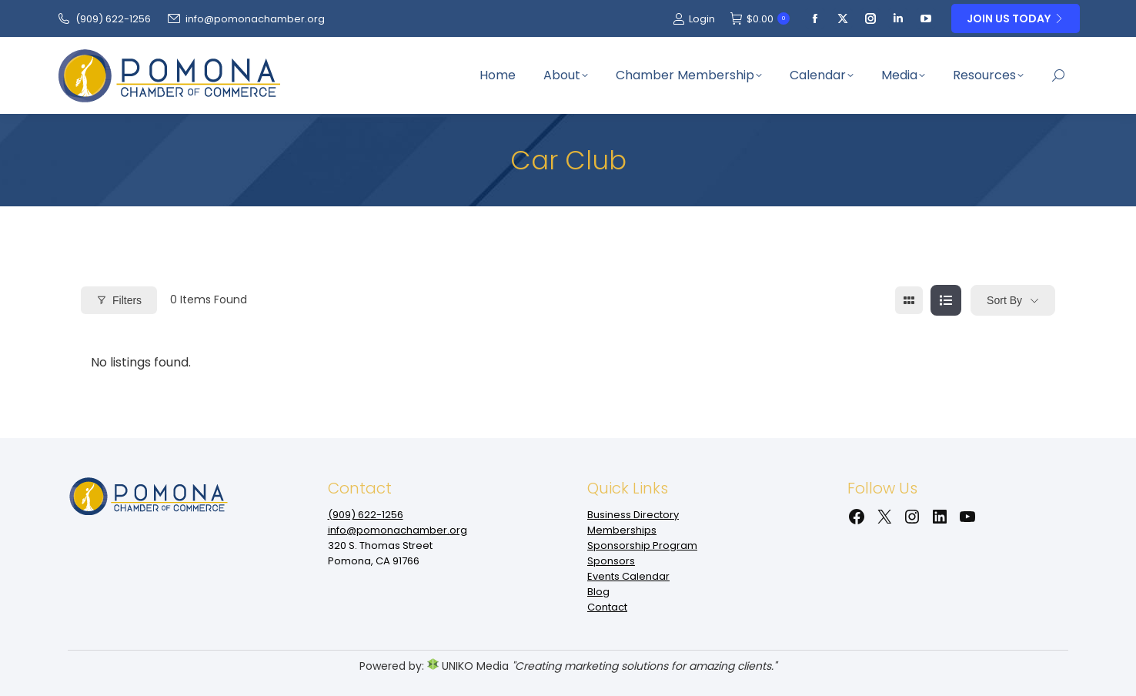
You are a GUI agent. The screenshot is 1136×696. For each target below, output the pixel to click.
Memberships (622, 530)
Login (694, 19)
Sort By (1004, 300)
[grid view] (909, 300)
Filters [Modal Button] (119, 300)
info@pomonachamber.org (245, 19)
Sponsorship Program (642, 545)
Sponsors (611, 561)
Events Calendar (628, 576)
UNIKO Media (468, 666)
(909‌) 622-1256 (103, 19)
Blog (598, 591)
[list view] (946, 300)
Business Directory (633, 514)
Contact (607, 607)
